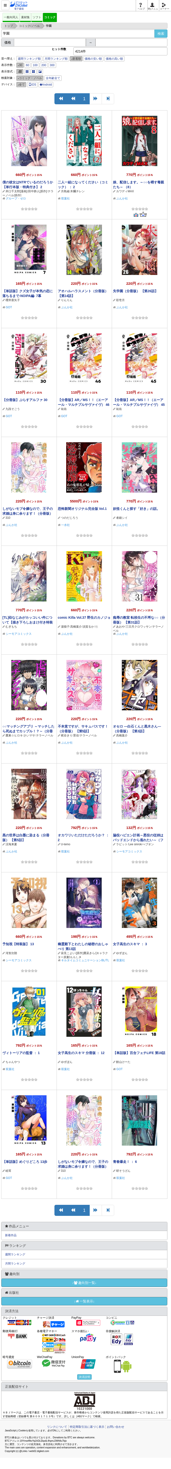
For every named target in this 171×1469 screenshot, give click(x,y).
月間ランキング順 (56, 58)
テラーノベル (44, 735)
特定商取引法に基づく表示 (87, 1426)
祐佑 (64, 409)
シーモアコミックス (19, 633)
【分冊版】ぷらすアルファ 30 (24, 400)
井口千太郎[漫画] (16, 191)
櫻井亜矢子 (13, 300)
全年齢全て (53, 78)
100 (35, 65)
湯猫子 (65, 626)
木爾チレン (77, 191)
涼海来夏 (11, 844)
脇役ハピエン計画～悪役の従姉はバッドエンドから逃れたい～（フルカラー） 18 (138, 840)
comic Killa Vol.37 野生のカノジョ (84, 617)
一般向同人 (11, 17)
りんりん (66, 300)
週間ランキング (15, 1254)
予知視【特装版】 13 (18, 944)
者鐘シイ (122, 517)
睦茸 (8, 1170)
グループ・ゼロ (16, 198)
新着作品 (11, 1235)
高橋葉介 (76, 626)
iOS (32, 84)
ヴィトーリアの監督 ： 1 (21, 1053)
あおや (120, 626)
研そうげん (123, 1170)
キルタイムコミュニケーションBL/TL (85, 960)
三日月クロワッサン (139, 626)
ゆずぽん (122, 953)
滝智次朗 (11, 953)
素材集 (25, 17)
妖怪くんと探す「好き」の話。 (136, 509)
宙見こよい (68, 953)
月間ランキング (15, 1263)
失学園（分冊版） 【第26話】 (135, 291)
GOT (9, 307)
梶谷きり (66, 735)
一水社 (65, 525)
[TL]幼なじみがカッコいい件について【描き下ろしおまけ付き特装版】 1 (27, 622)
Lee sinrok (135, 844)
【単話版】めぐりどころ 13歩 (24, 1162)
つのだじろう (69, 517)
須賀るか (88, 626)
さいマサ (29, 735)
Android (46, 84)
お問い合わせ (115, 1426)
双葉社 (65, 198)
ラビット (122, 844)
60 (27, 65)
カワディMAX (125, 191)
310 (8, 517)
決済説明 (84, 1377)
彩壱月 (120, 300)
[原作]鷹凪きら (85, 953)
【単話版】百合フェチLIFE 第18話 (139, 1053)
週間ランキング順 (29, 58)
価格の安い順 (93, 58)
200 (43, 65)
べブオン (148, 844)
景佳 (76, 735)
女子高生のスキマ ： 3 (130, 944)
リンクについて (57, 1426)
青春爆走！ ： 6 (125, 1162)
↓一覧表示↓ (84, 1301)
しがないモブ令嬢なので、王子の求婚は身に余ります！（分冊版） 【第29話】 (27, 513)
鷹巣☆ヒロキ (14, 735)
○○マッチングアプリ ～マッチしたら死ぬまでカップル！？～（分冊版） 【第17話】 (28, 731)
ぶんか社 (122, 198)
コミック (50, 17)
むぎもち (11, 626)
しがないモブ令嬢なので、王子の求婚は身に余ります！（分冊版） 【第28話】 (83, 1166)
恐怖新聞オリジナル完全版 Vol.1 (82, 509)
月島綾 (65, 191)
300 (52, 65)
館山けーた (123, 1062)
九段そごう (13, 409)
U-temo (65, 844)
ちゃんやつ (13, 1062)
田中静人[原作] (37, 191)
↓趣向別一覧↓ (84, 1283)
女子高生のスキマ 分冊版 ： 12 (81, 1053)
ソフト (37, 17)
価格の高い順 (114, 58)
